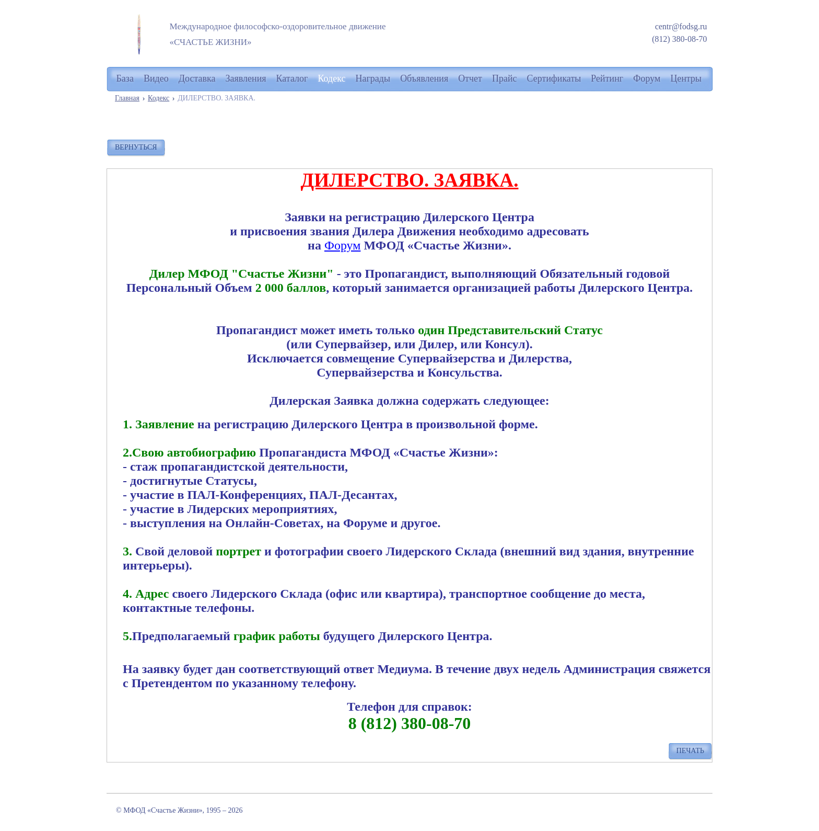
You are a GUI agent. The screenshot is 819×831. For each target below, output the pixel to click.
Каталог (292, 78)
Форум (342, 245)
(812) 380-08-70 (679, 39)
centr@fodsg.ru (681, 26)
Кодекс (158, 98)
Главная (127, 98)
